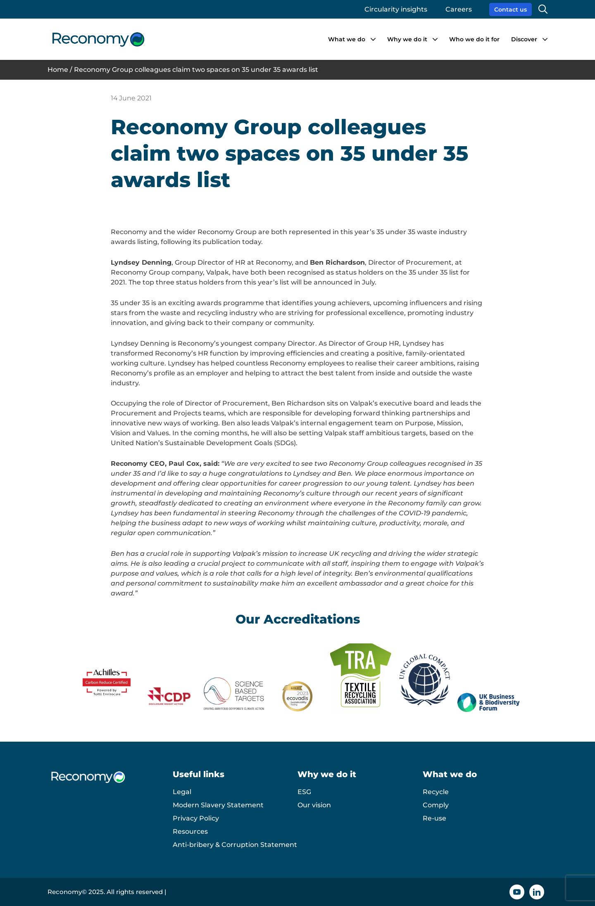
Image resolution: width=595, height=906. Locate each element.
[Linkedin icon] (536, 892)
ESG (304, 792)
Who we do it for (474, 39)
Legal (182, 792)
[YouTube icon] (516, 892)
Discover (524, 39)
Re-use (434, 818)
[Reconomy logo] (98, 39)
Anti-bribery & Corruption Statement (235, 845)
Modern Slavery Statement (218, 805)
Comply (436, 805)
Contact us (510, 9)
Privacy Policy (196, 818)
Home (58, 70)
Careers (458, 9)
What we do (346, 39)
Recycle (436, 792)
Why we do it (407, 39)
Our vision (314, 805)
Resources (190, 831)
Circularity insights (395, 9)
